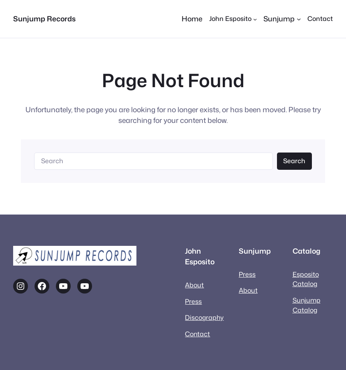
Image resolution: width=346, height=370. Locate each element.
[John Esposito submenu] (233, 19)
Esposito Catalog (306, 279)
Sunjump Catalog (307, 305)
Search (294, 160)
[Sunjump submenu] (282, 19)
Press (193, 301)
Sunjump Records (44, 19)
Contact (197, 333)
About (194, 284)
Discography (204, 317)
